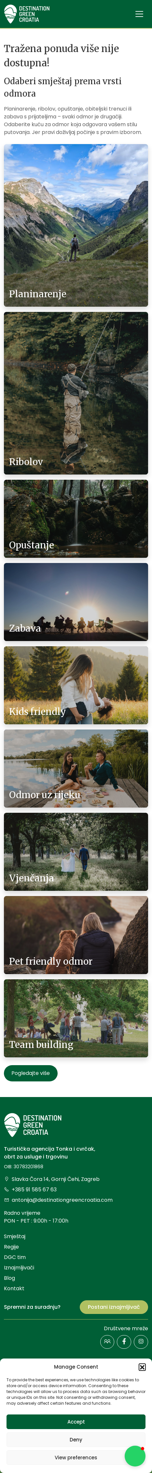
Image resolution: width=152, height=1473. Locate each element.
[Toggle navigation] (139, 14)
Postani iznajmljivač (114, 1307)
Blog (9, 1278)
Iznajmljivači (19, 1267)
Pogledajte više (30, 1073)
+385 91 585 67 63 (30, 1189)
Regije (11, 1247)
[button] (142, 1367)
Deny (76, 1439)
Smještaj (14, 1236)
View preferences (76, 1457)
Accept (76, 1421)
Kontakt (14, 1288)
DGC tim (15, 1257)
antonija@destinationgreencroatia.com (58, 1200)
